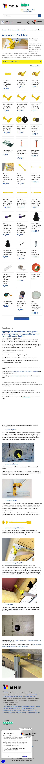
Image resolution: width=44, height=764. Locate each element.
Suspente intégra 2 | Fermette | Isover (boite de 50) (7, 177)
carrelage (34, 694)
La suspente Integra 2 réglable (14, 563)
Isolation (23, 30)
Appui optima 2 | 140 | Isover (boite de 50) (36, 106)
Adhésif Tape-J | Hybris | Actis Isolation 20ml (21, 276)
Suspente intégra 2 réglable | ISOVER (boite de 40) (21, 177)
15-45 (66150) (15, 371)
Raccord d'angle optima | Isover (8, 151)
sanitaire (9, 696)
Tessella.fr (5, 692)
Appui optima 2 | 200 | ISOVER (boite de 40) (8, 128)
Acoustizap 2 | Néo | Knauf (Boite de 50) (35, 151)
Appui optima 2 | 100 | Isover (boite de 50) (8, 106)
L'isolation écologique (27, 710)
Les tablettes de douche (33, 712)
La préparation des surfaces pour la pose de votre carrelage (18, 706)
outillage (20, 696)
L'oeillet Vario (9, 604)
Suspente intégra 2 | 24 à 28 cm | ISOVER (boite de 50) (36, 202)
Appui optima (7, 331)
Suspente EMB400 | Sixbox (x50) (35, 252)
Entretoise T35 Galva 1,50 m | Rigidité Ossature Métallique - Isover (7, 279)
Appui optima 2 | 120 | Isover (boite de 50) (22, 106)
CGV (13, 760)
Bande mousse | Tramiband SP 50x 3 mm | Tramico (21, 304)
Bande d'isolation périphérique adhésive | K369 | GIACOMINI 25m (36, 306)
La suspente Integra (11, 500)
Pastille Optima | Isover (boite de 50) (21, 128)
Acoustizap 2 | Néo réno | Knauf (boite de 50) (21, 152)
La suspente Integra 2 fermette (14, 528)
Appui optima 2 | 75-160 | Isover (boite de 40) (36, 82)
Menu (19, 22)
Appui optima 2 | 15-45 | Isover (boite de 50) (22, 82)
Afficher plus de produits (22, 318)
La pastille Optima (10, 430)
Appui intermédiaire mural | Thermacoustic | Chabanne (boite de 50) (7, 228)
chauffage (14, 696)
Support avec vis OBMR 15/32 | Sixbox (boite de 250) (36, 226)
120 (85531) (28, 371)
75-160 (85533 (15, 376)
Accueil (4, 30)
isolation (29, 694)
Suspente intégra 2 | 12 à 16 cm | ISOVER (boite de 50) (36, 176)
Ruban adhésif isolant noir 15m (8, 302)
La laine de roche (16, 710)
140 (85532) (36, 371)
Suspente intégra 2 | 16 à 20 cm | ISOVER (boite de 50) (7, 202)
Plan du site (29, 760)
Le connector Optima (11, 464)
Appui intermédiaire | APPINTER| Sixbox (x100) (21, 253)
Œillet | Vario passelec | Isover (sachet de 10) (35, 129)
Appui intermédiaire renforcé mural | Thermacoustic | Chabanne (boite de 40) (22, 228)
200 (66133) (24, 376)
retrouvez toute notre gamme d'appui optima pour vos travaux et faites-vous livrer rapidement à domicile (20, 333)
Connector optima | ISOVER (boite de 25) (7, 83)
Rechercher (39, 15)
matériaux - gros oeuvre (30, 696)
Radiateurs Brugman (21, 712)
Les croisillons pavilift (14, 708)
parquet (5, 696)
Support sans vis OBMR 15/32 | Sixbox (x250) (8, 252)
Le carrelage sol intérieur (28, 708)
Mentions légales (20, 760)
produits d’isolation (19, 640)
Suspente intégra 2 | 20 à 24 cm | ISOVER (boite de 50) (21, 202)
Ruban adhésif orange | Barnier (36, 275)
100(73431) (22, 371)
